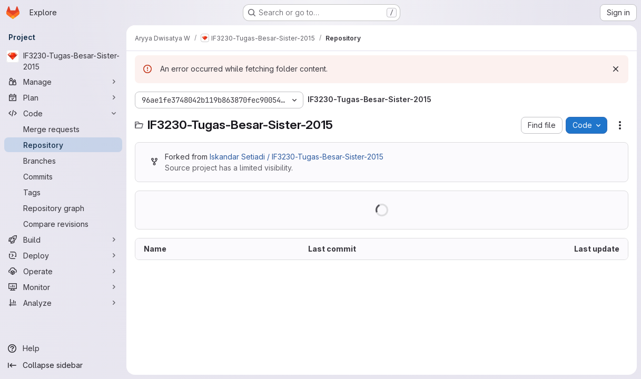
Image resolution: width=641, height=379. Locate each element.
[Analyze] (63, 302)
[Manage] (63, 81)
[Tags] (63, 192)
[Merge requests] (63, 129)
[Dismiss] (615, 69)
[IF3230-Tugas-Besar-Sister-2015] (63, 61)
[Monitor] (63, 287)
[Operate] (63, 271)
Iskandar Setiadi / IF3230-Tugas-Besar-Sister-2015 (296, 156)
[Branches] (63, 160)
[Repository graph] (63, 208)
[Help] (63, 348)
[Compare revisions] (63, 223)
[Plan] (63, 97)
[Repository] (63, 144)
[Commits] (63, 176)
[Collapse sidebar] (63, 365)
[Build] (63, 239)
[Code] (63, 113)
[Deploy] (63, 255)
